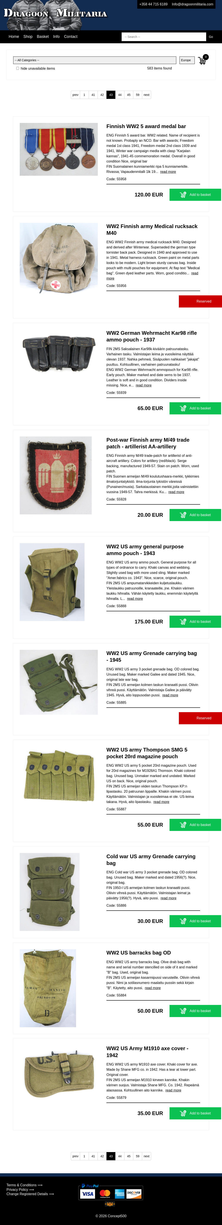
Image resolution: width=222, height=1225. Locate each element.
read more (168, 172)
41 (93, 95)
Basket (43, 36)
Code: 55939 (116, 392)
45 (129, 95)
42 (102, 95)
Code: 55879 (116, 1097)
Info (56, 36)
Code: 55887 (116, 809)
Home (14, 36)
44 (120, 95)
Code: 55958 (116, 179)
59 (137, 95)
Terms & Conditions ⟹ (24, 1185)
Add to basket (173, 195)
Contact (70, 36)
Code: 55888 (116, 606)
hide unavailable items (35, 68)
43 (111, 95)
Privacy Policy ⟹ (20, 1189)
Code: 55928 (116, 499)
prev (75, 95)
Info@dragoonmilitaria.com (192, 4)
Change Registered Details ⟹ (30, 1194)
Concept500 (117, 1216)
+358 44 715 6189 (153, 4)
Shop (28, 36)
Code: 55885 (116, 702)
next (146, 95)
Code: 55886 (116, 905)
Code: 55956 (116, 286)
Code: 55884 (116, 995)
